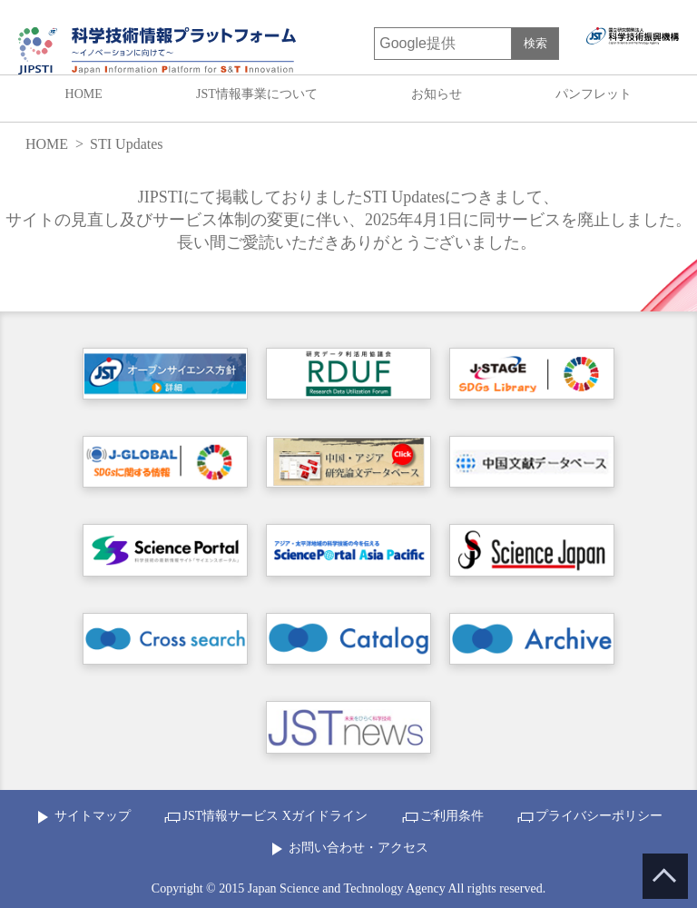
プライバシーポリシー (599, 816)
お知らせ (436, 94)
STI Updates (126, 144)
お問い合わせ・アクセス (358, 847)
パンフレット (593, 94)
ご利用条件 (452, 816)
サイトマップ (92, 816)
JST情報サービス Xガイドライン (274, 816)
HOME (84, 94)
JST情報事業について (257, 94)
